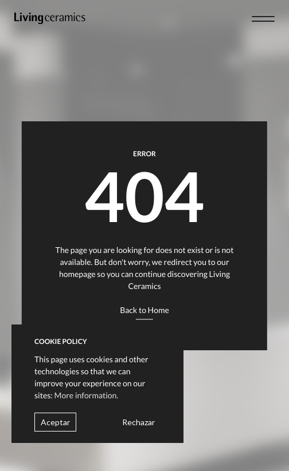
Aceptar (55, 422)
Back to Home (144, 310)
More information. (86, 395)
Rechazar (138, 422)
